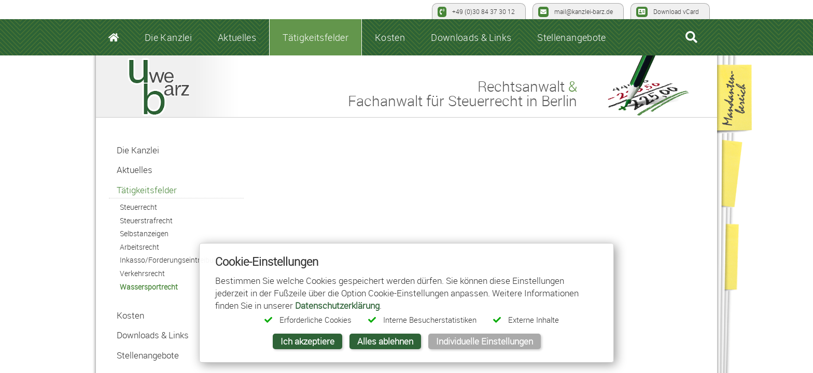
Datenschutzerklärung (337, 305)
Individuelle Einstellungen (484, 341)
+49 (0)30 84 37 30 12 (476, 12)
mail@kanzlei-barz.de (575, 12)
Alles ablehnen (385, 341)
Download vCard (667, 12)
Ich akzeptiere (307, 341)
